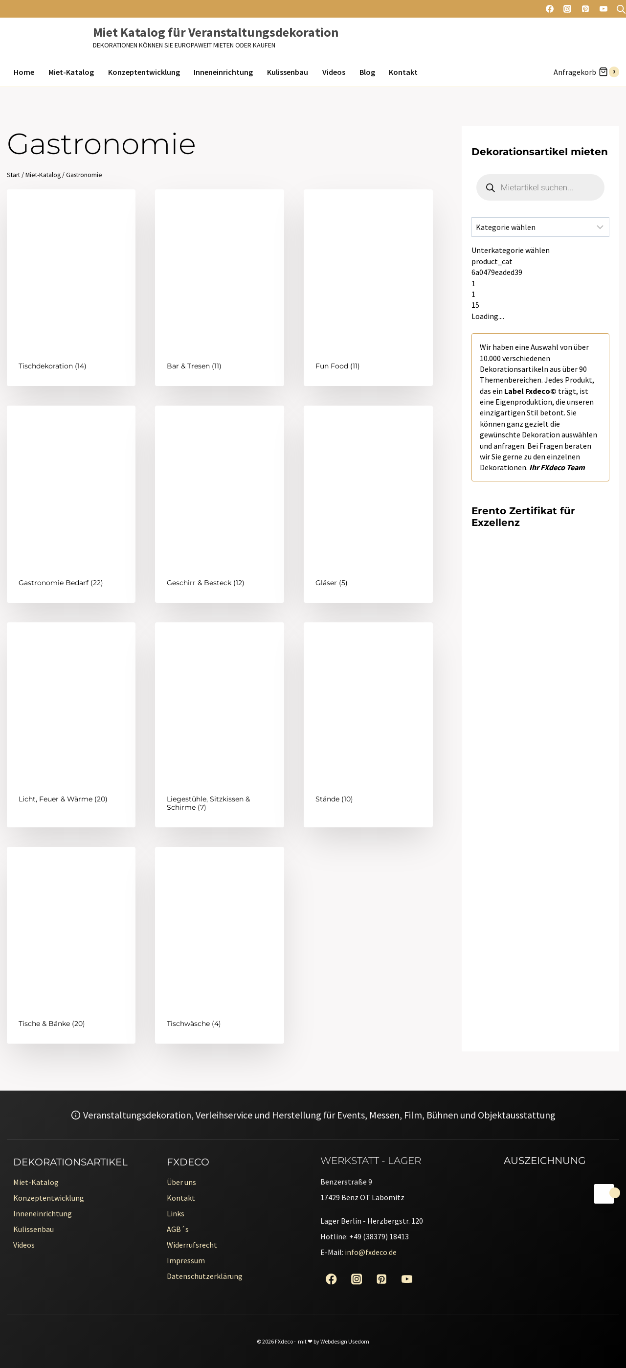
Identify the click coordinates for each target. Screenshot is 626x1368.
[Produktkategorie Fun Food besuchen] (368, 287)
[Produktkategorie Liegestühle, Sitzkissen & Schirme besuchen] (219, 724)
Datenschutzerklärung (205, 1276)
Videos (333, 72)
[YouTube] (603, 9)
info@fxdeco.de (371, 1252)
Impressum (186, 1260)
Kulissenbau (287, 72)
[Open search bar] (621, 9)
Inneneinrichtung (223, 72)
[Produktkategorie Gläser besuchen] (368, 504)
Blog (367, 72)
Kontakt (403, 72)
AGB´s (178, 1229)
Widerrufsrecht (192, 1245)
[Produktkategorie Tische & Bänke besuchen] (71, 945)
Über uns (181, 1182)
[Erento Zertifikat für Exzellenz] (540, 589)
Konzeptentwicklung (144, 72)
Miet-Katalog (71, 72)
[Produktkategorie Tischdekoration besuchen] (71, 287)
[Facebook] (550, 9)
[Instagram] (567, 9)
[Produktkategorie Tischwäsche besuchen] (219, 945)
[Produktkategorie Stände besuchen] (368, 720)
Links (175, 1213)
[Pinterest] (585, 9)
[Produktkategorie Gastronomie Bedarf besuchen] (71, 504)
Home (24, 72)
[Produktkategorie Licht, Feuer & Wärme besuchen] (71, 720)
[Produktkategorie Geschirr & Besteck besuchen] (219, 504)
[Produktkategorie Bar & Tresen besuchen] (219, 287)
